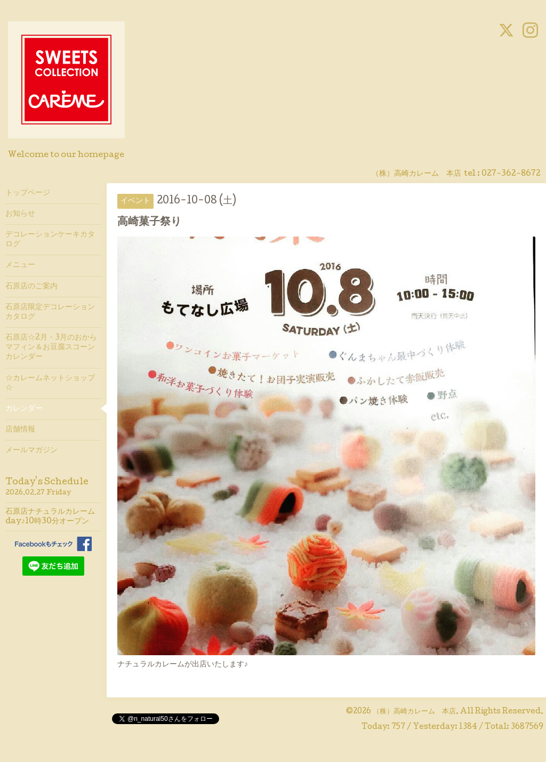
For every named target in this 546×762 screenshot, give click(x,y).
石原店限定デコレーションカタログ (50, 312)
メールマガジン (31, 450)
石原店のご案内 (31, 286)
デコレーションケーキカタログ (50, 240)
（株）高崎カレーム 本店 (414, 712)
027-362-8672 (511, 174)
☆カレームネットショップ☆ (50, 383)
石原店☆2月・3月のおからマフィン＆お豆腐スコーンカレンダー (51, 348)
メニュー (20, 265)
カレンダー (24, 409)
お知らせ (20, 214)
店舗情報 (20, 430)
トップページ (27, 193)
